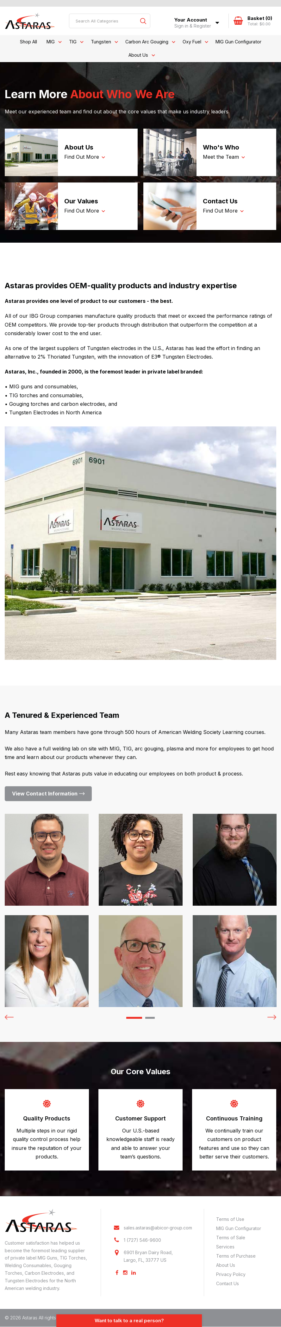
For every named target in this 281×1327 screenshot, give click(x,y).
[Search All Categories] (109, 21)
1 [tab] (134, 1018)
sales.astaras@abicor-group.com (158, 1228)
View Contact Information (45, 793)
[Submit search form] (143, 21)
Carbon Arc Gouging (146, 41)
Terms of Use (230, 1219)
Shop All (28, 41)
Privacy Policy (231, 1274)
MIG (51, 41)
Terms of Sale (230, 1237)
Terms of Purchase (236, 1256)
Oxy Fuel (192, 41)
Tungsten (101, 41)
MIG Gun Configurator (238, 41)
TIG (73, 41)
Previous (9, 1016)
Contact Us (227, 1283)
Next (271, 1016)
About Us (138, 55)
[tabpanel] (47, 910)
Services (225, 1246)
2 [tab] (150, 1018)
